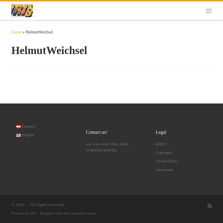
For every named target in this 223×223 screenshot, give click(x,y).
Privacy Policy (167, 161)
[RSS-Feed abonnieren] (210, 206)
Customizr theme (83, 213)
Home (16, 32)
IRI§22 (161, 144)
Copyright (164, 152)
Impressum (164, 169)
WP (33, 213)
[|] (22, 10)
